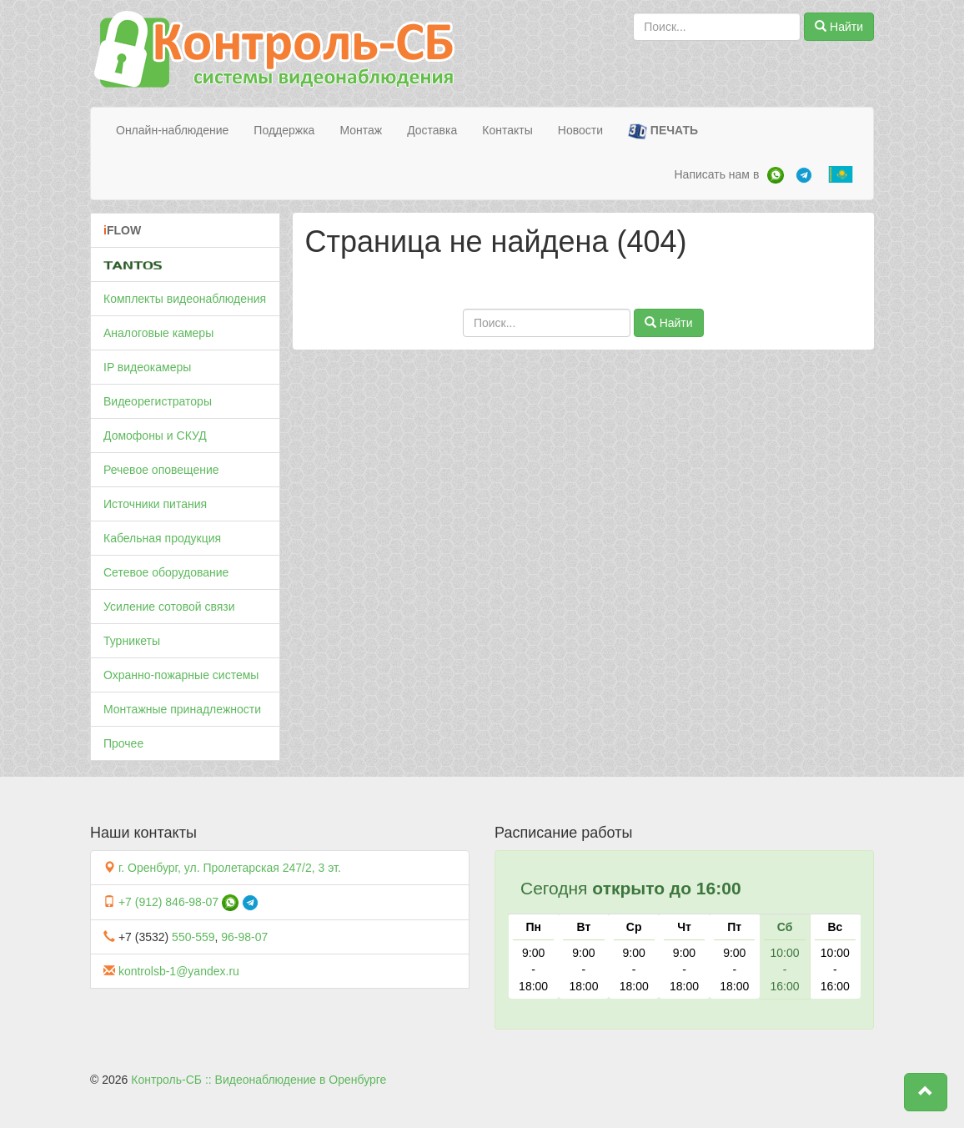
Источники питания (155, 504)
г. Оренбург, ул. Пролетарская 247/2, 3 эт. (229, 867)
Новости (580, 130)
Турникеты (131, 640)
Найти (839, 26)
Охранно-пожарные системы (181, 675)
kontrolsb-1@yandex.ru (178, 971)
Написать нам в (716, 174)
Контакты (507, 130)
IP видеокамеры (147, 367)
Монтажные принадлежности (182, 709)
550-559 (193, 937)
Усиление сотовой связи (169, 606)
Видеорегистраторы (157, 401)
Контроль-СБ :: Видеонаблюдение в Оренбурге (258, 1079)
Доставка (432, 130)
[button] (925, 1092)
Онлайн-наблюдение (172, 130)
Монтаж (360, 130)
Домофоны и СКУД (155, 435)
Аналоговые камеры (158, 333)
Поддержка (284, 130)
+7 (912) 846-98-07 (168, 902)
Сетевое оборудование (165, 572)
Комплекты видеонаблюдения (184, 298)
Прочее (123, 743)
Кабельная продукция (162, 538)
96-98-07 (244, 937)
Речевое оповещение (161, 469)
